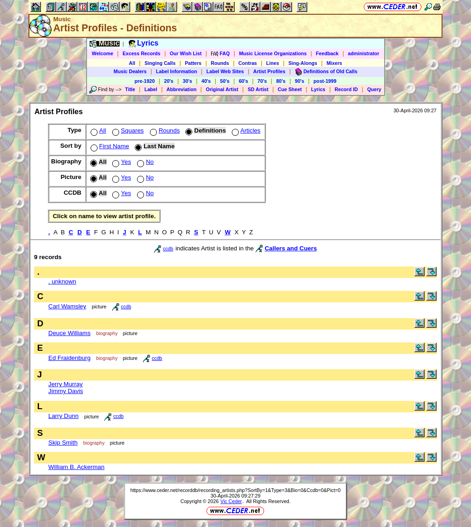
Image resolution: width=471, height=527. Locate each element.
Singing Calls (160, 63)
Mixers (334, 63)
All (132, 63)
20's (168, 81)
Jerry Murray (65, 384)
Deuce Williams (69, 333)
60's (243, 81)
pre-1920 (145, 81)
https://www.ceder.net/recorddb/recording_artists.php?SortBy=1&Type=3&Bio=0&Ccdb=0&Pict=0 (235, 490)
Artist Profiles (269, 71)
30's (187, 81)
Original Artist (222, 89)
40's (206, 81)
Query (374, 89)
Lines (272, 63)
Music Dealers (130, 71)
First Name (109, 146)
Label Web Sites (225, 71)
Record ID (346, 89)
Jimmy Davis (65, 391)
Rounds (220, 63)
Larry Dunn (63, 415)
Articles (245, 130)
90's (299, 81)
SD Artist (257, 89)
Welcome (103, 53)
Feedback (327, 53)
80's (280, 81)
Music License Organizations (273, 53)
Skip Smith (63, 442)
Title (130, 89)
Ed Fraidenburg (69, 357)
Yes (120, 161)
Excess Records (141, 53)
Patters (193, 63)
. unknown (62, 281)
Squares (127, 130)
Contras (247, 63)
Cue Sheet (290, 89)
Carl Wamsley (67, 306)
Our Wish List (185, 53)
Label (150, 89)
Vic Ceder (231, 501)
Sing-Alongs (302, 63)
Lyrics (318, 89)
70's (262, 81)
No (144, 161)
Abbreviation (181, 89)
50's (225, 81)
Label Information (176, 71)
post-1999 (325, 81)
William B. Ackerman (76, 466)
